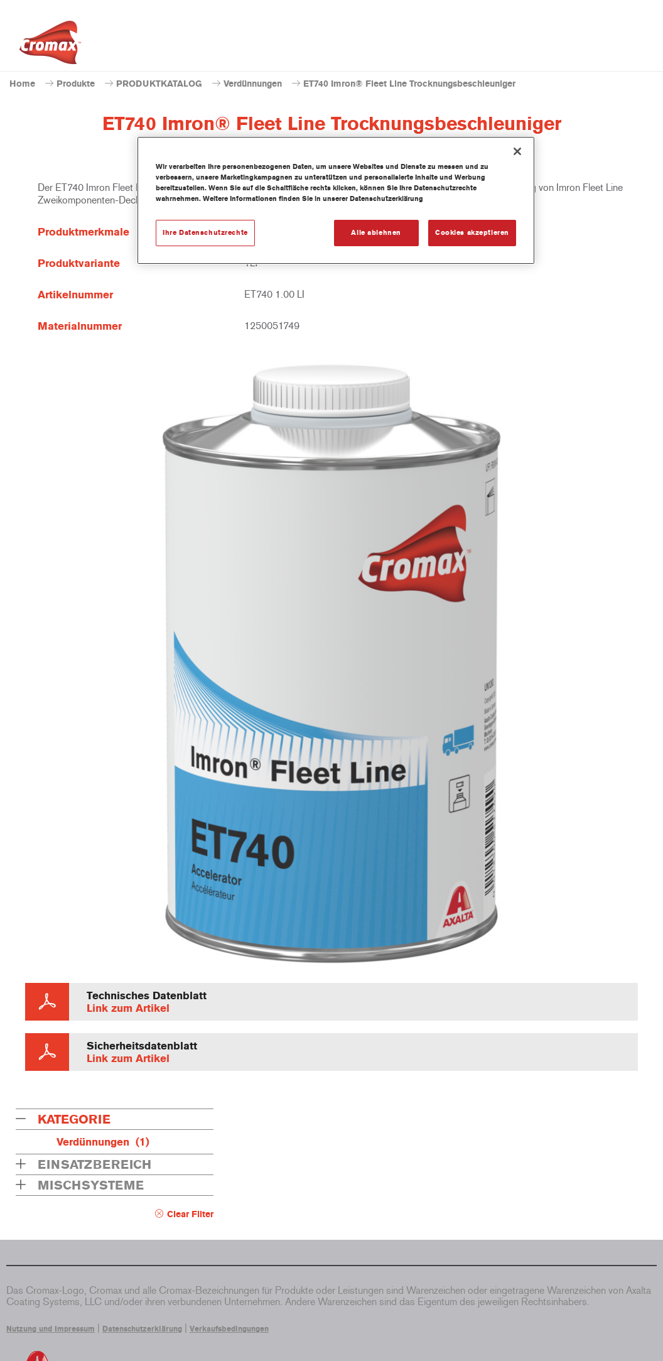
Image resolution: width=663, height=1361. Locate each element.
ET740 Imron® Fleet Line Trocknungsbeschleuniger (409, 84)
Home (22, 84)
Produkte (76, 84)
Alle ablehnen (376, 232)
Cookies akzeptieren (472, 232)
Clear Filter (190, 1214)
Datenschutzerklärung (142, 1329)
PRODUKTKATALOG (159, 84)
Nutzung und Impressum (50, 1329)
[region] (336, 200)
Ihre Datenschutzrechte (205, 232)
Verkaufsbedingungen (229, 1329)
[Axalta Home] (50, 46)
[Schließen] (517, 151)
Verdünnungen (253, 84)
